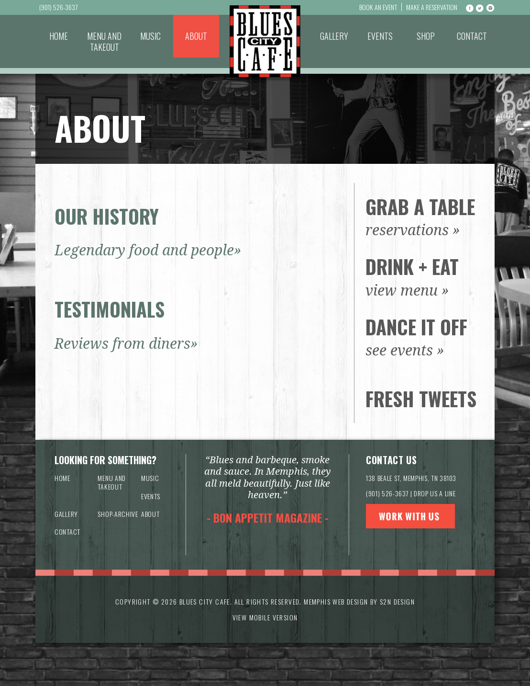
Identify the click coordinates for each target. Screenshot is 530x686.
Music (150, 36)
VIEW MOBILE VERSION (265, 617)
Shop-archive (118, 514)
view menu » (407, 290)
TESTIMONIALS (110, 309)
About (196, 36)
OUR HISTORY (107, 216)
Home (58, 36)
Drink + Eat (412, 266)
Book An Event (378, 7)
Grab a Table (420, 206)
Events (380, 36)
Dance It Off (416, 326)
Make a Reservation (431, 7)
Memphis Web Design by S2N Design (359, 601)
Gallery (334, 36)
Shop (426, 36)
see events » (404, 350)
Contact (472, 36)
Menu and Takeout (104, 41)
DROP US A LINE (434, 493)
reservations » (412, 230)
